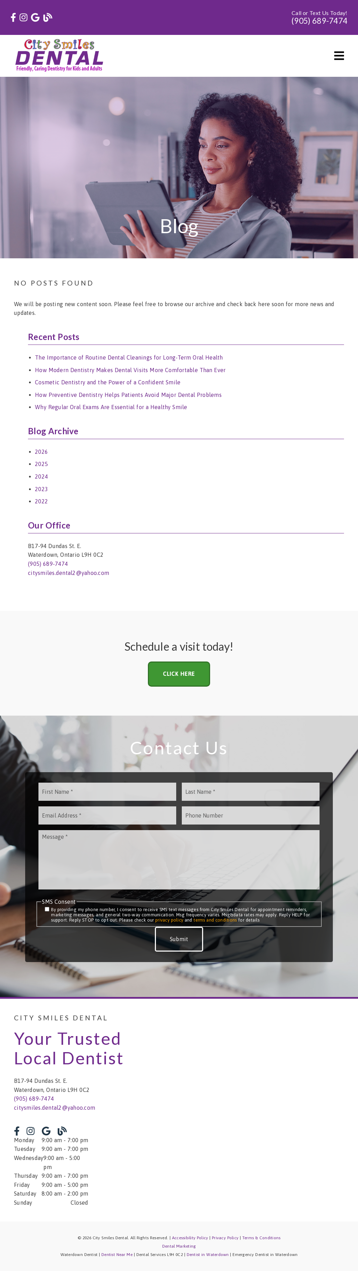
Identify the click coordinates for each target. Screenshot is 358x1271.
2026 (41, 452)
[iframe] (269, 1110)
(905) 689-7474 (320, 20)
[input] (107, 792)
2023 (41, 489)
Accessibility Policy (190, 1237)
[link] (13, 18)
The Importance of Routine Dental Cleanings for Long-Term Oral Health (129, 357)
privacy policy (169, 920)
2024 (41, 476)
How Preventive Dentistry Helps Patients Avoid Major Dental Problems (128, 395)
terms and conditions (215, 920)
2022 (41, 501)
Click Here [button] (179, 674)
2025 (41, 464)
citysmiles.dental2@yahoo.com (68, 573)
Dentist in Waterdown (208, 1254)
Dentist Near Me (117, 1254)
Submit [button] (179, 939)
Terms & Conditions (261, 1237)
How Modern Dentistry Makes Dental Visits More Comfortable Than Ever (130, 370)
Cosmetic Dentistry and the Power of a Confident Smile (107, 382)
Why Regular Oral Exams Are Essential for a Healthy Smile (111, 407)
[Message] (178, 859)
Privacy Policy (225, 1237)
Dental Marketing (179, 1246)
